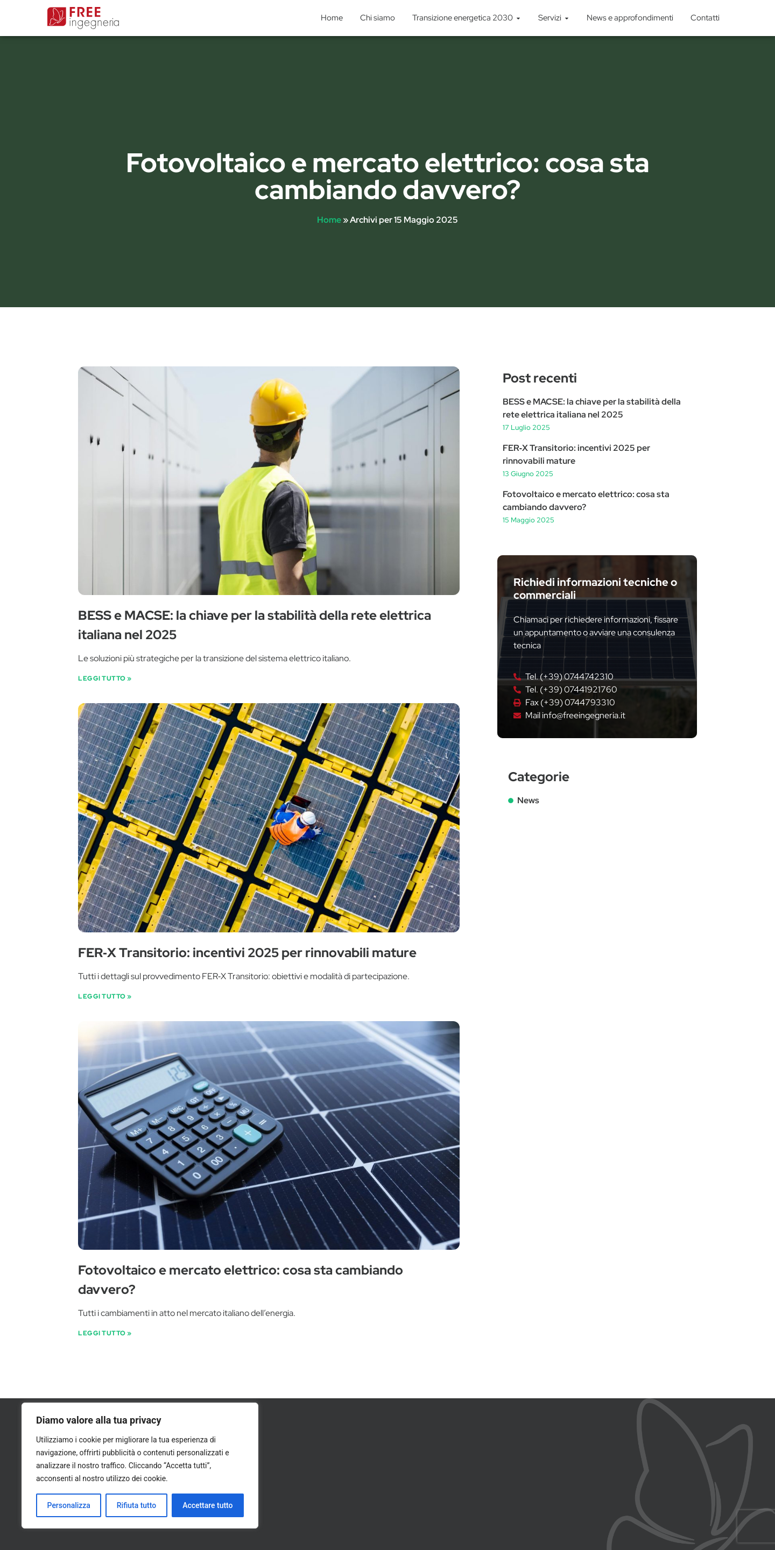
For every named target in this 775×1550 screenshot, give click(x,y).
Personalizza (68, 1505)
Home (329, 219)
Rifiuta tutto (137, 1505)
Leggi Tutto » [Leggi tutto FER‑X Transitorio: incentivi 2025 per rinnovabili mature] (105, 996)
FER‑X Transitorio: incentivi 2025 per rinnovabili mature (247, 952)
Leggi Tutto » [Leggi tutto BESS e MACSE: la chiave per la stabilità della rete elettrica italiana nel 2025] (105, 678)
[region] (140, 1465)
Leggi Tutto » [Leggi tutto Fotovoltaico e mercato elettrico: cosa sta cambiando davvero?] (105, 1333)
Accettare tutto (207, 1505)
